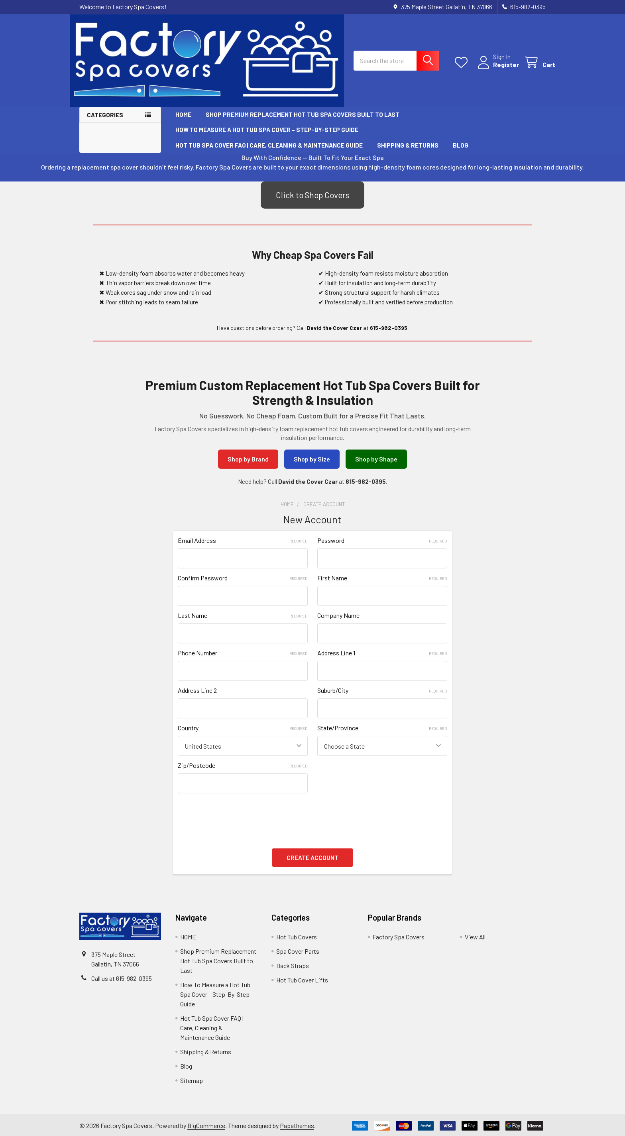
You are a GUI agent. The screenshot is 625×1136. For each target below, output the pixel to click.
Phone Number (243, 653)
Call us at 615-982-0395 (121, 976)
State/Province (382, 728)
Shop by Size (312, 459)
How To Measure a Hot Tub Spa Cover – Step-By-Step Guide (266, 130)
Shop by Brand (248, 459)
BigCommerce (206, 1124)
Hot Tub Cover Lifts (302, 978)
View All (475, 935)
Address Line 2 (197, 691)
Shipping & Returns (407, 146)
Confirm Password (243, 578)
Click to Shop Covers (312, 196)
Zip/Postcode (243, 766)
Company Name (338, 616)
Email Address (243, 541)
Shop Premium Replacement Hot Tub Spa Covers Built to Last (302, 115)
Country (243, 728)
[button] (312, 195)
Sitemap (191, 1079)
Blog (460, 146)
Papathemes (297, 1124)
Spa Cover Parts (297, 949)
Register (496, 66)
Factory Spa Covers (399, 935)
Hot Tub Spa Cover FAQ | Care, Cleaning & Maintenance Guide (269, 146)
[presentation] (238, 814)
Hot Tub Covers (296, 935)
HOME (183, 115)
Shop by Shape (376, 459)
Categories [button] (105, 115)
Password (382, 541)
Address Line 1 (382, 653)
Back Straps (292, 964)
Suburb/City (382, 691)
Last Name (243, 616)
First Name (382, 578)
